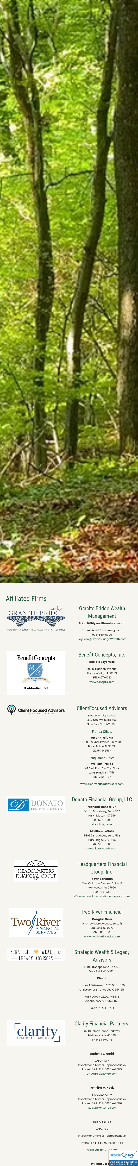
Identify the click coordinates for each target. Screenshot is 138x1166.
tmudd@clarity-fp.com (102, 1073)
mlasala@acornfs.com (102, 848)
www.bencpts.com (101, 682)
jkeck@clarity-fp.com (102, 1107)
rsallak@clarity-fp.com (102, 1150)
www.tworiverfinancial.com (102, 936)
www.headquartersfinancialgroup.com (104, 896)
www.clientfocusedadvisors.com (102, 784)
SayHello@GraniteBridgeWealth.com (102, 639)
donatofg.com (102, 824)
